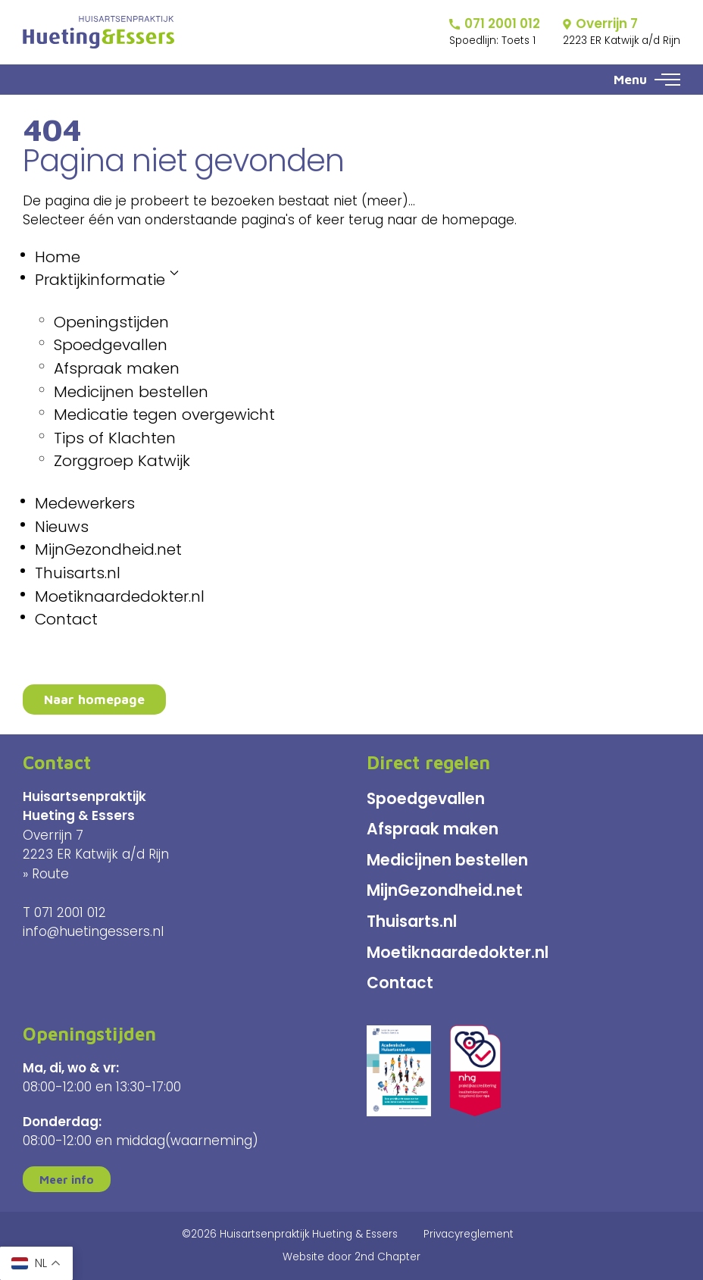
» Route (46, 874)
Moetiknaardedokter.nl (120, 596)
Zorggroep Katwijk (122, 460)
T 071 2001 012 (64, 912)
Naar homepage (94, 699)
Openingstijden (111, 322)
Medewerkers (85, 503)
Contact (66, 619)
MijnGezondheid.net (108, 549)
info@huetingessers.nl (93, 931)
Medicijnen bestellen (131, 391)
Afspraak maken (117, 368)
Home (57, 257)
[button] (667, 80)
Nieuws (62, 526)
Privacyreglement (468, 1234)
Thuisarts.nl (77, 573)
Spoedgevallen (110, 344)
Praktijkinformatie (107, 279)
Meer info (66, 1179)
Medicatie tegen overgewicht (164, 414)
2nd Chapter (387, 1257)
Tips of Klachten (115, 438)
